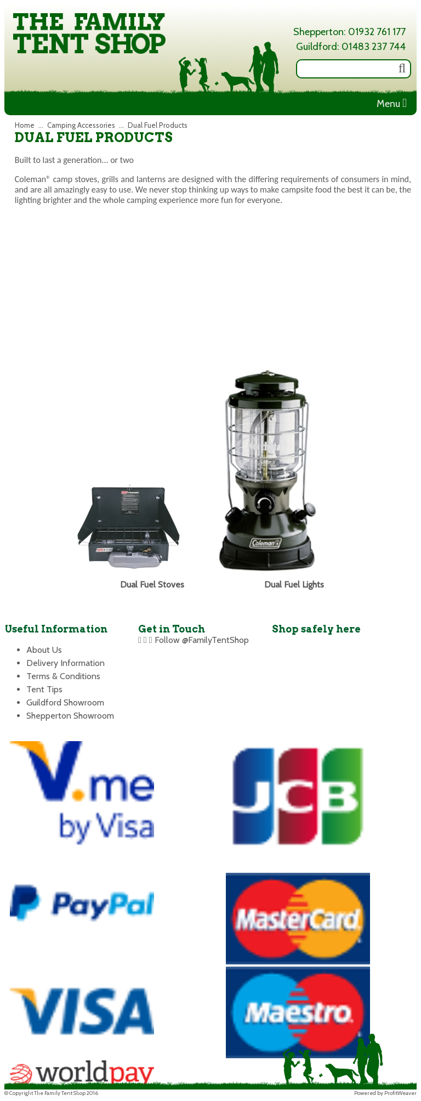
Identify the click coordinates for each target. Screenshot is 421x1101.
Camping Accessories (81, 125)
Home (25, 125)
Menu (392, 104)
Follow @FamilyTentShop (202, 640)
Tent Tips (44, 689)
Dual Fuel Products (157, 125)
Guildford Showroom (65, 702)
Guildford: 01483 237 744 (351, 47)
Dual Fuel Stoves (152, 584)
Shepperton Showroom (70, 715)
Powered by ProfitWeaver (385, 1093)
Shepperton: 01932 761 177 (349, 32)
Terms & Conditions (63, 676)
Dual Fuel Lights (294, 584)
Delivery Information (65, 663)
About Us (44, 650)
